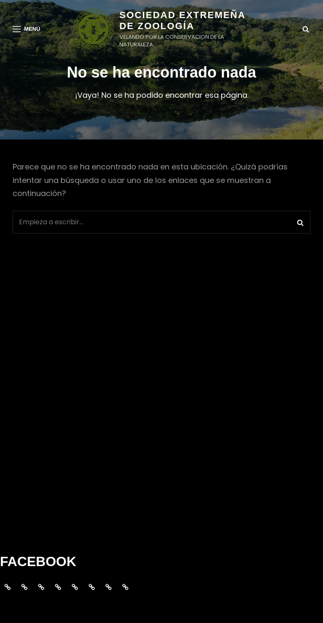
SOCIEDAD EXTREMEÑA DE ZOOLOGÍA (182, 20)
